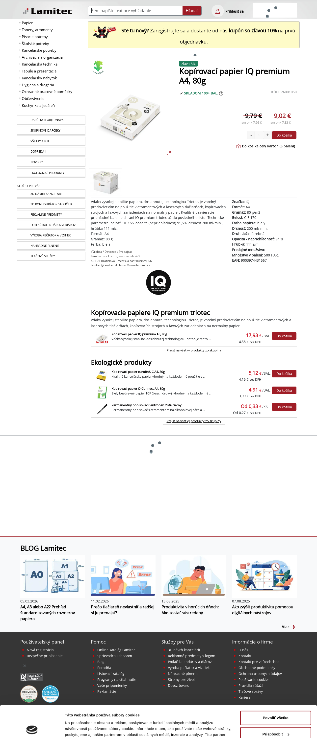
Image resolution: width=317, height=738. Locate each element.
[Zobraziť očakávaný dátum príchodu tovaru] (221, 93)
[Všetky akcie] (51, 141)
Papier (27, 22)
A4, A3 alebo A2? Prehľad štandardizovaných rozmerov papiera (47, 613)
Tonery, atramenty (37, 29)
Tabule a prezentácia (39, 71)
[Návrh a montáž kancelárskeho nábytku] (51, 194)
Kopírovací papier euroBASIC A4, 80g (138, 371)
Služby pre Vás (177, 641)
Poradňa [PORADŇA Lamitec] (104, 667)
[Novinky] (51, 162)
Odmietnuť (275, 718)
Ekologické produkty (121, 362)
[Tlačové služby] (51, 256)
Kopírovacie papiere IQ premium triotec (150, 312)
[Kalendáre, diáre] (51, 225)
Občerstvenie (33, 98)
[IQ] (158, 282)
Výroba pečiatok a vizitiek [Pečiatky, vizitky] (189, 667)
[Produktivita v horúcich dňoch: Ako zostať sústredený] (193, 576)
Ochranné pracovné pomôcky (47, 91)
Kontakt (244, 655)
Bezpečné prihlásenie (45, 655)
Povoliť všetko (276, 686)
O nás (243, 649)
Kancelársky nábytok (39, 77)
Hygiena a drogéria (38, 84)
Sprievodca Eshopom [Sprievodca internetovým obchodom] (114, 655)
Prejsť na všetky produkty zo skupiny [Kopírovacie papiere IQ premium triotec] (194, 350)
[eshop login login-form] (217, 11)
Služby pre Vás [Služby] (28, 186)
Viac (288, 626)
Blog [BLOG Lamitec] (101, 661)
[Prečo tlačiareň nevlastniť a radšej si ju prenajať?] (123, 576)
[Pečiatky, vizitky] (51, 235)
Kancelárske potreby (39, 50)
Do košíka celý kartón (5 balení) (266, 146)
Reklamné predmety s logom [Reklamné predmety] (191, 655)
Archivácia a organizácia (42, 57)
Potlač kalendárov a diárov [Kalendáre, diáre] (189, 661)
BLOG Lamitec (43, 548)
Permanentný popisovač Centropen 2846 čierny (146, 405)
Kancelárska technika (39, 64)
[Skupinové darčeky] (51, 130)
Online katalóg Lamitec (116, 649)
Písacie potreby (35, 36)
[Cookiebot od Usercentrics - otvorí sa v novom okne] (32, 728)
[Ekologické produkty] (51, 173)
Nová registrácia (40, 649)
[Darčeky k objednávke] (51, 120)
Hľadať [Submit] (192, 10)
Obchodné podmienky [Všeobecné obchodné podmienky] (256, 667)
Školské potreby (35, 43)
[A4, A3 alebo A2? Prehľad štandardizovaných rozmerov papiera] (52, 576)
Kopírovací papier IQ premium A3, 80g (139, 334)
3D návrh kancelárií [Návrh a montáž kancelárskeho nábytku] (184, 649)
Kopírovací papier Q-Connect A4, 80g (138, 388)
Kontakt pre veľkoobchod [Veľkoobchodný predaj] (259, 661)
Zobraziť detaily (79, 728)
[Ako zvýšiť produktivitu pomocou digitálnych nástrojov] (264, 576)
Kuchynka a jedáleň (38, 105)
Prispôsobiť (275, 702)
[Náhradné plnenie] (51, 246)
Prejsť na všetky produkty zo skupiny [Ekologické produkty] (194, 421)
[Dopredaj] (51, 151)
